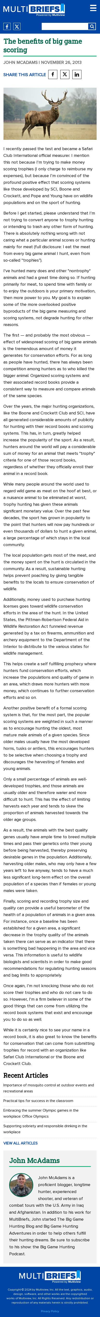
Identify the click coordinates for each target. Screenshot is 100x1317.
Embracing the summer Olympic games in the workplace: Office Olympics (41, 1113)
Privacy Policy (50, 1311)
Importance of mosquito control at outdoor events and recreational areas (48, 1088)
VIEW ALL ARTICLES (20, 1143)
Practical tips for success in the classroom (38, 1101)
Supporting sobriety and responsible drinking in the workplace (45, 1129)
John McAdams (20, 63)
